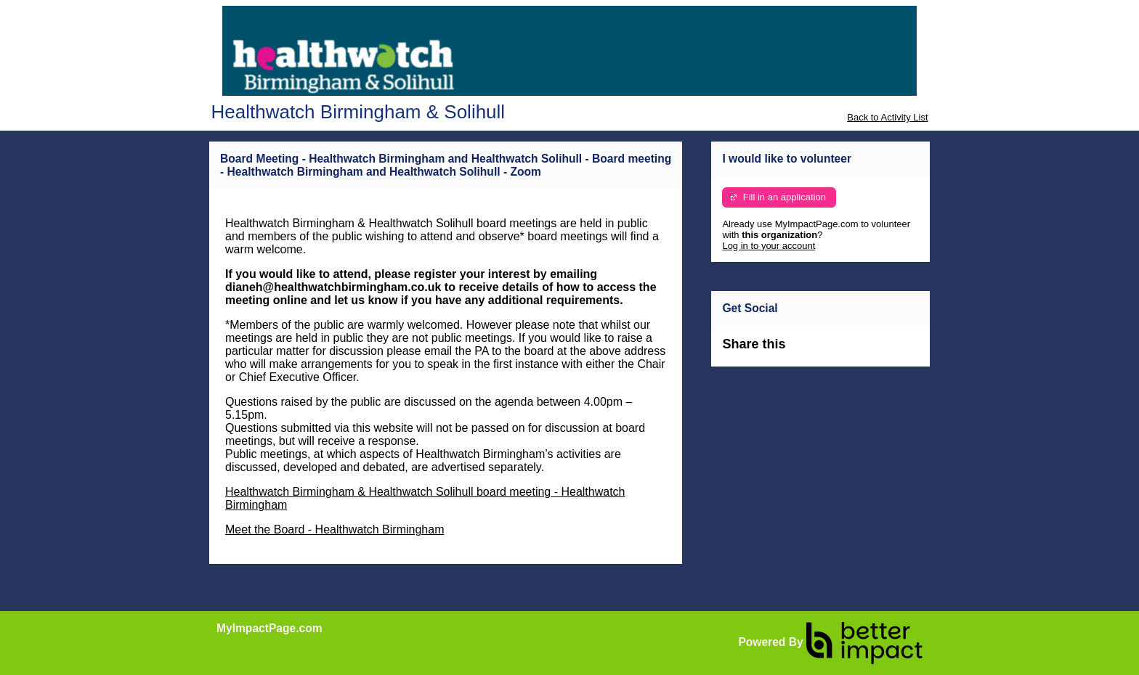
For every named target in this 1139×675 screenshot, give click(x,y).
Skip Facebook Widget (832, 350)
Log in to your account (768, 245)
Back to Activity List (887, 117)
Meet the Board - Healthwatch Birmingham (334, 529)
